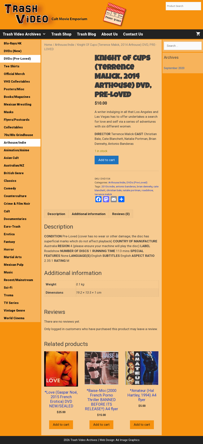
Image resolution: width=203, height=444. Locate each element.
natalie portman (131, 190)
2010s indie (108, 186)
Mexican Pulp (14, 265)
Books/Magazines (17, 97)
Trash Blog (86, 34)
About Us (109, 34)
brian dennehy (144, 186)
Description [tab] (56, 214)
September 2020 (174, 68)
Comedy (10, 188)
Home (48, 45)
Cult (7, 211)
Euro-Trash (12, 226)
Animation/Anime (16, 150)
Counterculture (15, 196)
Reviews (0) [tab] (121, 214)
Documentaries (15, 219)
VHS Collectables (17, 81)
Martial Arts (13, 257)
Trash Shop (61, 34)
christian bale (114, 190)
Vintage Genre (14, 310)
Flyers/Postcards (16, 120)
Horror (9, 249)
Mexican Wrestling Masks (17, 108)
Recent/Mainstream (18, 280)
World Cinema (14, 318)
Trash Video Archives (26, 34)
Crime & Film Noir (17, 203)
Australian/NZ (14, 165)
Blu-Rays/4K (12, 43)
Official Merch (14, 74)
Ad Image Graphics (127, 440)
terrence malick (103, 194)
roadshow (147, 190)
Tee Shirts (11, 66)
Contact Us (133, 34)
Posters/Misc (14, 89)
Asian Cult (11, 158)
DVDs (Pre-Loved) (137, 182)
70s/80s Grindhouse (18, 135)
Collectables (13, 127)
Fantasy (9, 242)
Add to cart (106, 160)
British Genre (14, 173)
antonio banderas (126, 186)
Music (8, 272)
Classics (10, 181)
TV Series (11, 303)
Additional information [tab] (89, 214)
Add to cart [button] (61, 424)
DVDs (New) (12, 51)
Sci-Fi (8, 287)
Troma (8, 295)
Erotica (9, 234)
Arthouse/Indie (64, 45)
